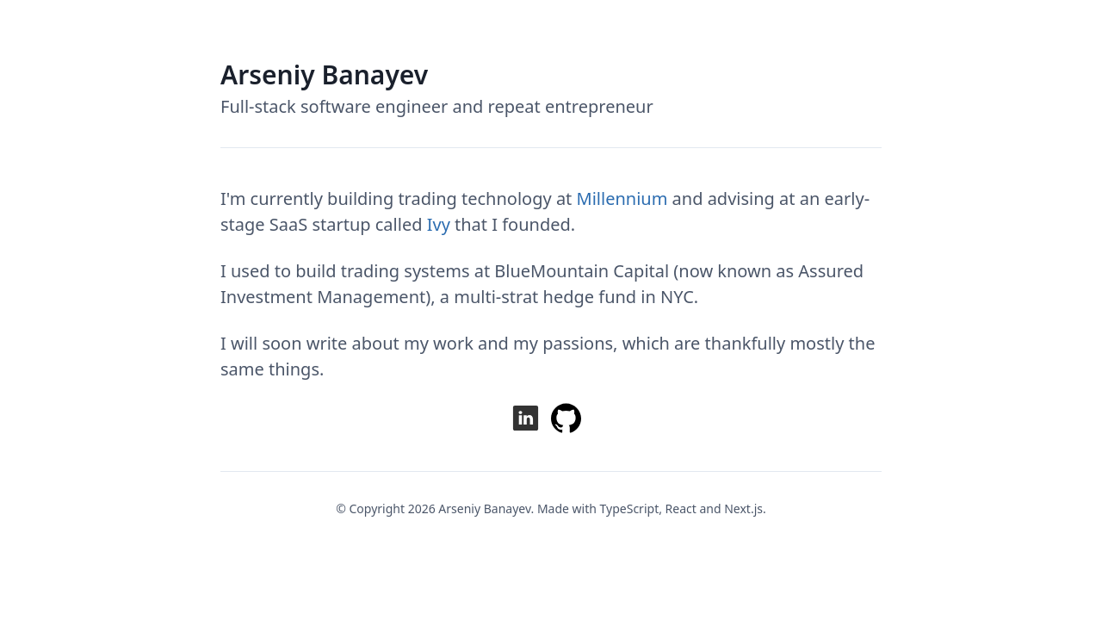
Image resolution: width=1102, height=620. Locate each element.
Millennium (622, 198)
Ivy (438, 224)
